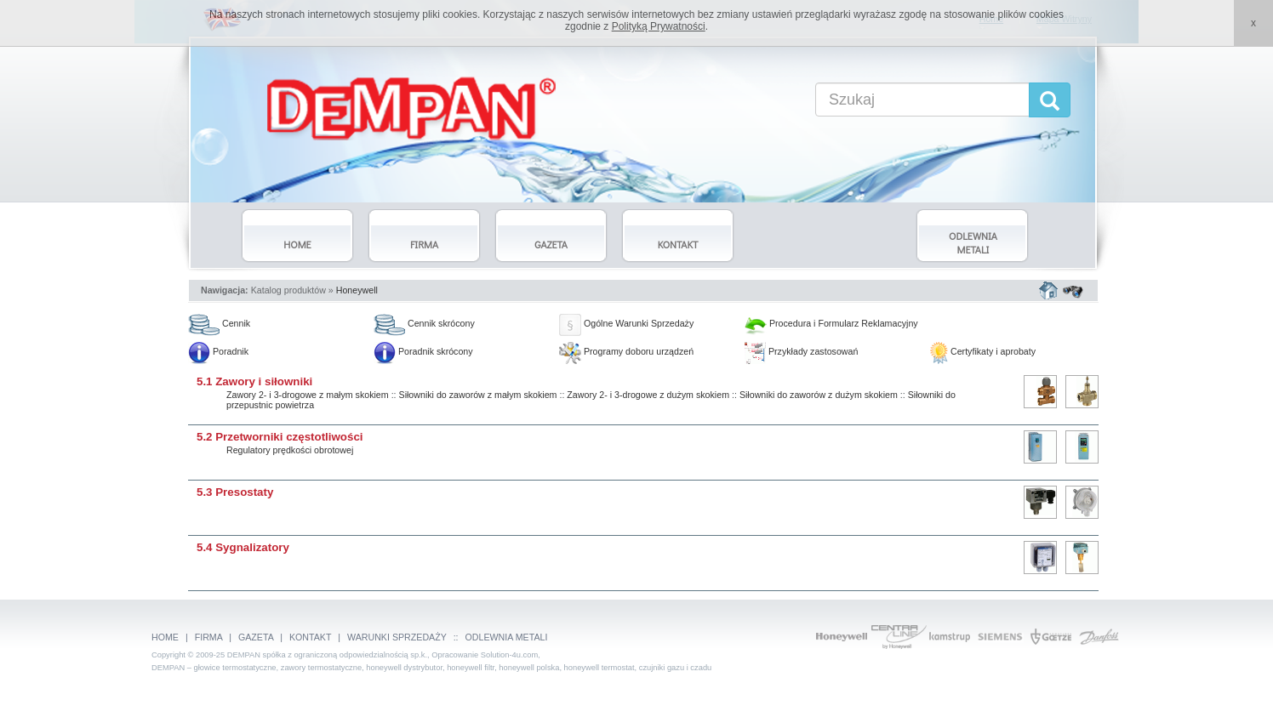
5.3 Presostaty (235, 492)
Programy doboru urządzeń (626, 351)
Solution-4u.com (509, 655)
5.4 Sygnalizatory (243, 547)
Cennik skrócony (424, 323)
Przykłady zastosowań (801, 351)
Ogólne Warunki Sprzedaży (626, 323)
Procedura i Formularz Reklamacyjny (831, 323)
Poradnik (218, 351)
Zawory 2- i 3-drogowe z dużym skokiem (648, 395)
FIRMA (209, 637)
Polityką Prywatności (658, 26)
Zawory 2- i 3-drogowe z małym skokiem (307, 395)
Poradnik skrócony (423, 351)
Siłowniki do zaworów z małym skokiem (478, 395)
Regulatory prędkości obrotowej (289, 450)
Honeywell (357, 290)
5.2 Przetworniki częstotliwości (280, 436)
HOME (165, 637)
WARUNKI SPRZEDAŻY (397, 637)
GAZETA (255, 637)
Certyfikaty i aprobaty (983, 351)
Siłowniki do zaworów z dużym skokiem (818, 395)
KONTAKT (310, 637)
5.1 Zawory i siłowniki (254, 381)
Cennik (219, 323)
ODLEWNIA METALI (506, 637)
